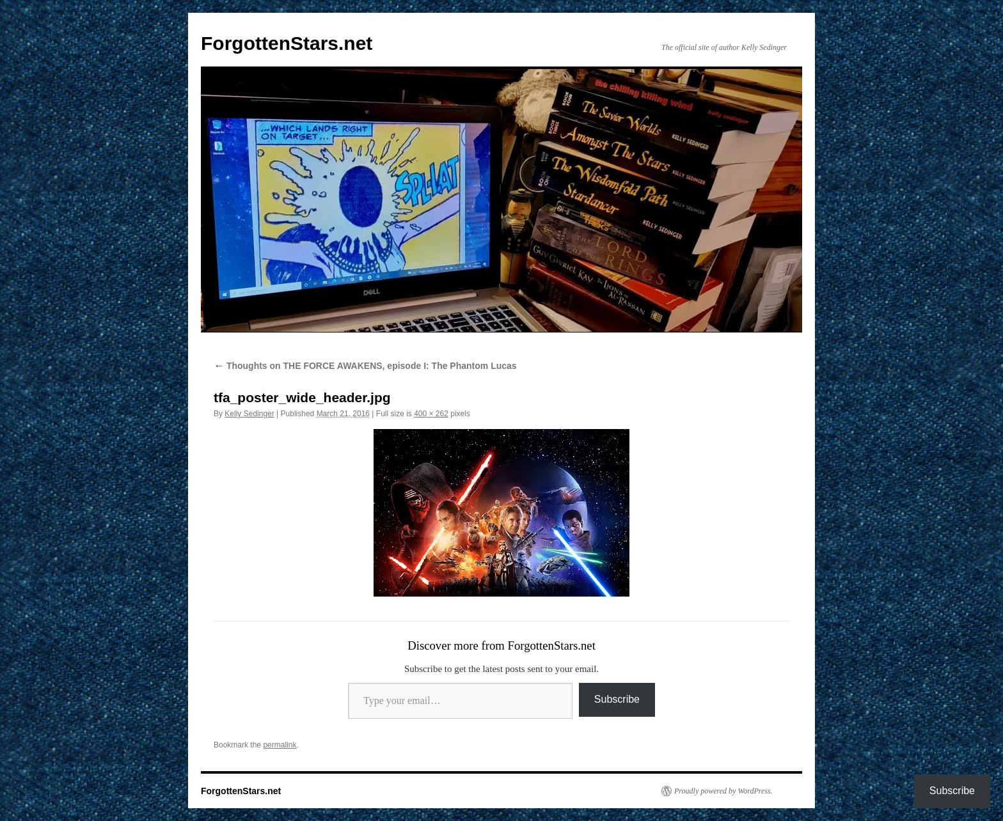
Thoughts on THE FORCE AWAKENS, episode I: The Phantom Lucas (365, 366)
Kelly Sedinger (249, 413)
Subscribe (617, 699)
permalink (279, 744)
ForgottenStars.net (286, 43)
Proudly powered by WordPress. (723, 790)
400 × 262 (431, 413)
